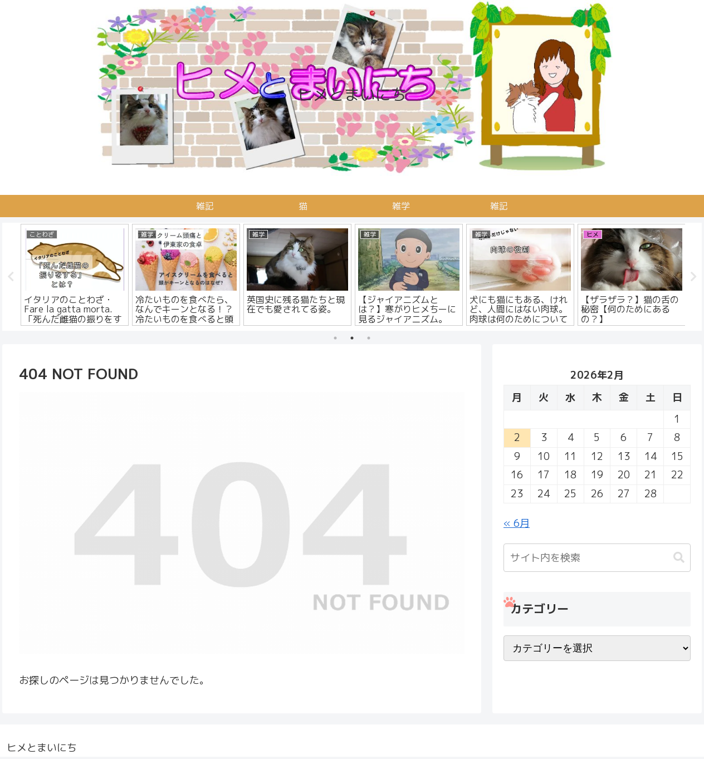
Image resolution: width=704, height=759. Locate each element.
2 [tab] (352, 338)
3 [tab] (368, 338)
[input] (597, 557)
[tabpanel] (75, 275)
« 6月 (516, 523)
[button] (679, 557)
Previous (10, 276)
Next (693, 276)
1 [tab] (335, 338)
